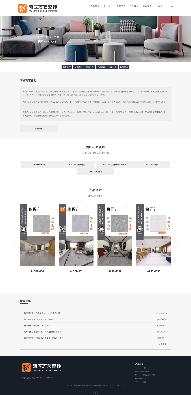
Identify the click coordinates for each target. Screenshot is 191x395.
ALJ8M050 (37, 271)
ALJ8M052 (114, 271)
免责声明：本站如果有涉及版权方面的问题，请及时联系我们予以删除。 (88, 385)
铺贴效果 (147, 6)
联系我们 (160, 6)
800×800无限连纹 (77, 164)
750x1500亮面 (95, 171)
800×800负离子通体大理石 (114, 164)
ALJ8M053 (153, 271)
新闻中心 (121, 6)
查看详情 (38, 128)
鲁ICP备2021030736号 (117, 385)
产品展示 (134, 6)
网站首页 (95, 6)
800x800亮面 (152, 164)
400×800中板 (39, 164)
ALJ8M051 (76, 271)
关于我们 (108, 6)
